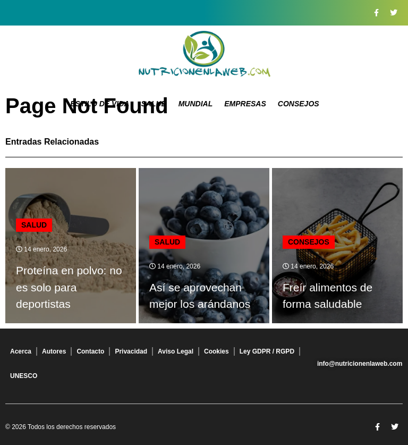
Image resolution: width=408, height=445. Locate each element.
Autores (54, 351)
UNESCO (23, 376)
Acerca (20, 351)
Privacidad (131, 351)
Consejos (298, 103)
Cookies (216, 351)
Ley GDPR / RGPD (267, 351)
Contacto (90, 351)
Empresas (245, 103)
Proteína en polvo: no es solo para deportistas (69, 287)
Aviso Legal (175, 351)
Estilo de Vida (99, 103)
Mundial (195, 103)
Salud (153, 103)
